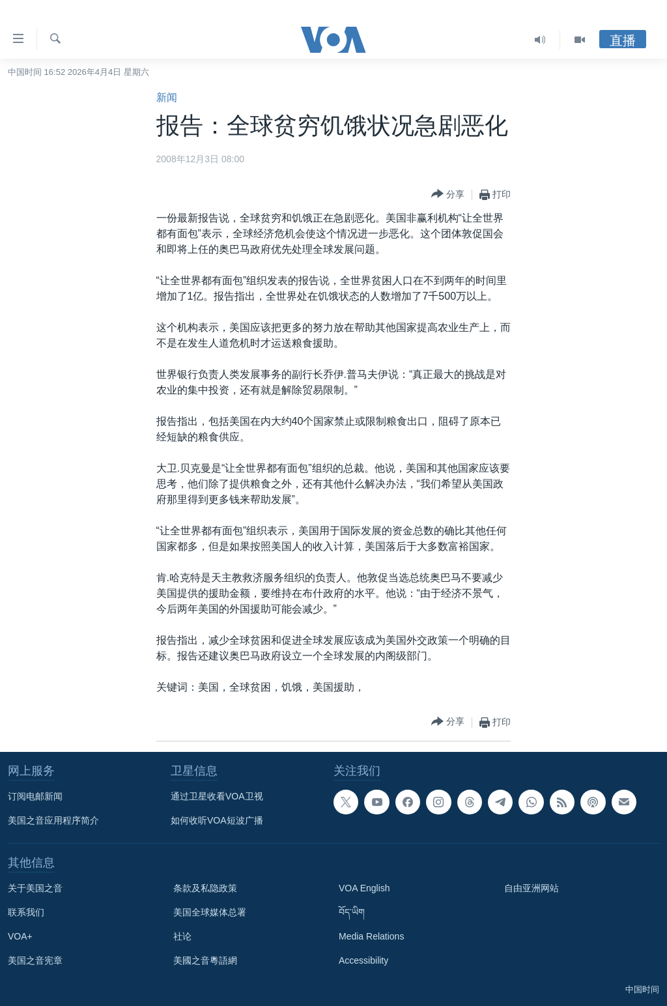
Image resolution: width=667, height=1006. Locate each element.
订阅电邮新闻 (35, 796)
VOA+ (20, 936)
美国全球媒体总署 (209, 912)
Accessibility (363, 960)
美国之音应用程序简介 (53, 820)
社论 (182, 936)
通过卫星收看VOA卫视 (217, 796)
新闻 (166, 97)
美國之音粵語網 (205, 960)
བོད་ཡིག (352, 912)
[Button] (447, 194)
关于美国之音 (35, 888)
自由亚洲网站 (531, 888)
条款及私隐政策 (205, 888)
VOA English (364, 888)
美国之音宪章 (35, 960)
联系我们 (26, 912)
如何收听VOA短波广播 (217, 820)
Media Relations (371, 936)
